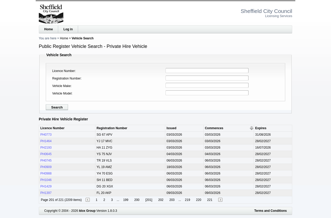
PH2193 (45, 147)
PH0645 (45, 154)
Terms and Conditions (270, 211)
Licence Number (63, 71)
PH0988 (45, 173)
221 (209, 200)
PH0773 (45, 134)
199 (125, 200)
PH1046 (45, 180)
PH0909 (45, 167)
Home (48, 29)
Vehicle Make (61, 86)
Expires (260, 128)
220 (198, 200)
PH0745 (45, 160)
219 (187, 200)
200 (136, 200)
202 (160, 200)
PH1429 (45, 186)
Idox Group (87, 211)
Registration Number (66, 78)
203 (172, 200)
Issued (171, 128)
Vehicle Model (62, 93)
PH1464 (45, 141)
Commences (214, 128)
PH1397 (45, 193)
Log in (68, 29)
